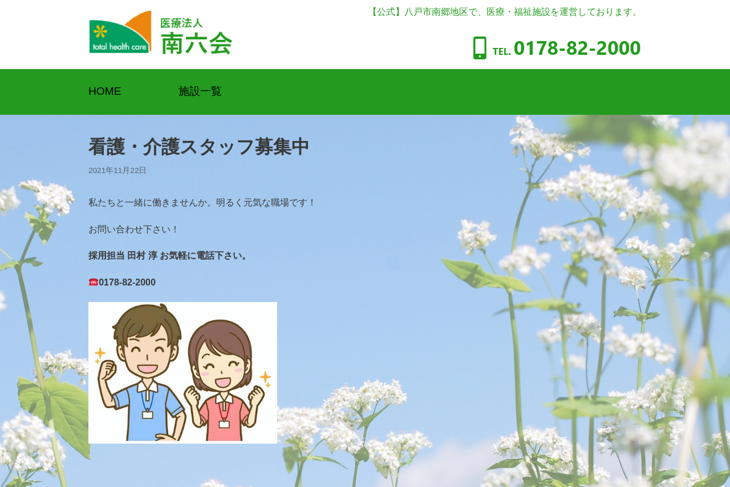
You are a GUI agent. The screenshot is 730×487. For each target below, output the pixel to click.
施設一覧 (200, 91)
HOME (104, 91)
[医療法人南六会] (160, 34)
